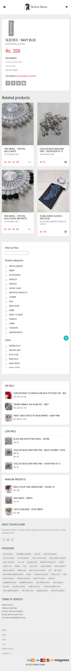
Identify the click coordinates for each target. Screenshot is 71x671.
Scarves (13, 319)
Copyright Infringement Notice (14, 618)
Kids (11, 301)
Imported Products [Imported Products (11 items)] (48, 562)
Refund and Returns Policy (12, 615)
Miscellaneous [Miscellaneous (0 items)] (9, 570)
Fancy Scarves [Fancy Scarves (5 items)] (9, 562)
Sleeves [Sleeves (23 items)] (6, 587)
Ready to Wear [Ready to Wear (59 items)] (39, 579)
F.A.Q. (4, 644)
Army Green (14, 368)
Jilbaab (12, 297)
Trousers (13, 328)
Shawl (12, 323)
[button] (65, 162)
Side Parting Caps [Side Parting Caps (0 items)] (43, 583)
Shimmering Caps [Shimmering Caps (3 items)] (9, 583)
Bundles (13, 279)
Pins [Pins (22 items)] (64, 574)
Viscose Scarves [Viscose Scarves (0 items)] (57, 591)
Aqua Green (14, 363)
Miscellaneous (16, 266)
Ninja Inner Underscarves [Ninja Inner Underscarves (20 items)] (13, 574)
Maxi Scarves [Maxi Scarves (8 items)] (60, 566)
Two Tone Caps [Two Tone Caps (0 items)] (27, 591)
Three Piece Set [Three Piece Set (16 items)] (34, 587)
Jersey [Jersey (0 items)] (61, 562)
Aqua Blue (13, 359)
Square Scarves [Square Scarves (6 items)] (18, 587)
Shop (4, 635)
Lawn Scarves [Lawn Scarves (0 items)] (46, 566)
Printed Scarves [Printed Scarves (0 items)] (23, 579)
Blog (4, 639)
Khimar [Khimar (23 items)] (17, 566)
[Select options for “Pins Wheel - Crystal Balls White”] (29, 162)
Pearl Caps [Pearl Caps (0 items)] (55, 574)
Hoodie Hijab (15, 288)
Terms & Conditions (9, 608)
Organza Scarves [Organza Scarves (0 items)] (41, 574)
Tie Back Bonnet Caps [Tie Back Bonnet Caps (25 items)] (51, 587)
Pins (16, 154)
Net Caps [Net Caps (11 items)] (57, 570)
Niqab (11, 310)
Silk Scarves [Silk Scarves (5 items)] (58, 583)
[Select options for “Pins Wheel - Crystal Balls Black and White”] (29, 229)
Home (4, 630)
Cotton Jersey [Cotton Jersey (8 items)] (23, 558)
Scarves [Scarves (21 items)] (51, 579)
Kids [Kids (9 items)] (24, 566)
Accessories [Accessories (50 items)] (8, 554)
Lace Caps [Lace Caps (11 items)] (33, 566)
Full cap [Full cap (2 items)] (21, 562)
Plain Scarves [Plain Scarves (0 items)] (8, 579)
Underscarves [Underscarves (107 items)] (42, 591)
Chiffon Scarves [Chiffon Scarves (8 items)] (50, 554)
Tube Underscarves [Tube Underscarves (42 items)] (10, 591)
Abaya (11, 270)
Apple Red (13, 354)
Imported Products (58, 222)
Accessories (11, 44)
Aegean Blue (14, 346)
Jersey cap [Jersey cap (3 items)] (7, 566)
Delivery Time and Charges (12, 611)
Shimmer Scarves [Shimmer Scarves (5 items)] (26, 583)
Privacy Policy (7, 605)
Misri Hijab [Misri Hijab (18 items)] (22, 570)
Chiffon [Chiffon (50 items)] (37, 554)
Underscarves (15, 332)
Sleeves (21, 44)
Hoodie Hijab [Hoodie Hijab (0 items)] (32, 562)
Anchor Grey (15, 350)
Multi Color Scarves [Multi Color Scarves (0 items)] (37, 570)
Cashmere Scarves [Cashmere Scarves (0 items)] (23, 554)
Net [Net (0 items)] (50, 570)
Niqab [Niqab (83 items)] (28, 574)
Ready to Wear (16, 315)
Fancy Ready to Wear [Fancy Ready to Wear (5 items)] (57, 558)
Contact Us (6, 653)
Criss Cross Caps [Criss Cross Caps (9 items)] (39, 558)
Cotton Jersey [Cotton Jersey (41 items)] (8, 558)
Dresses (13, 284)
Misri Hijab (14, 306)
